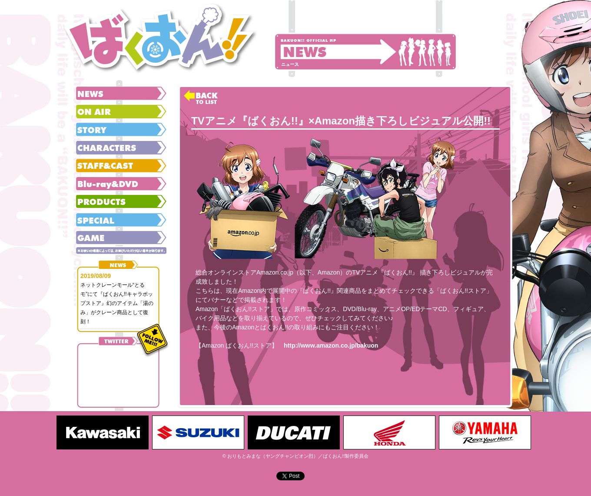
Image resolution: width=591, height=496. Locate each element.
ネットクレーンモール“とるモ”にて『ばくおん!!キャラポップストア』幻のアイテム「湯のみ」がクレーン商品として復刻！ (116, 303)
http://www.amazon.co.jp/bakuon (331, 345)
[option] (104, 432)
